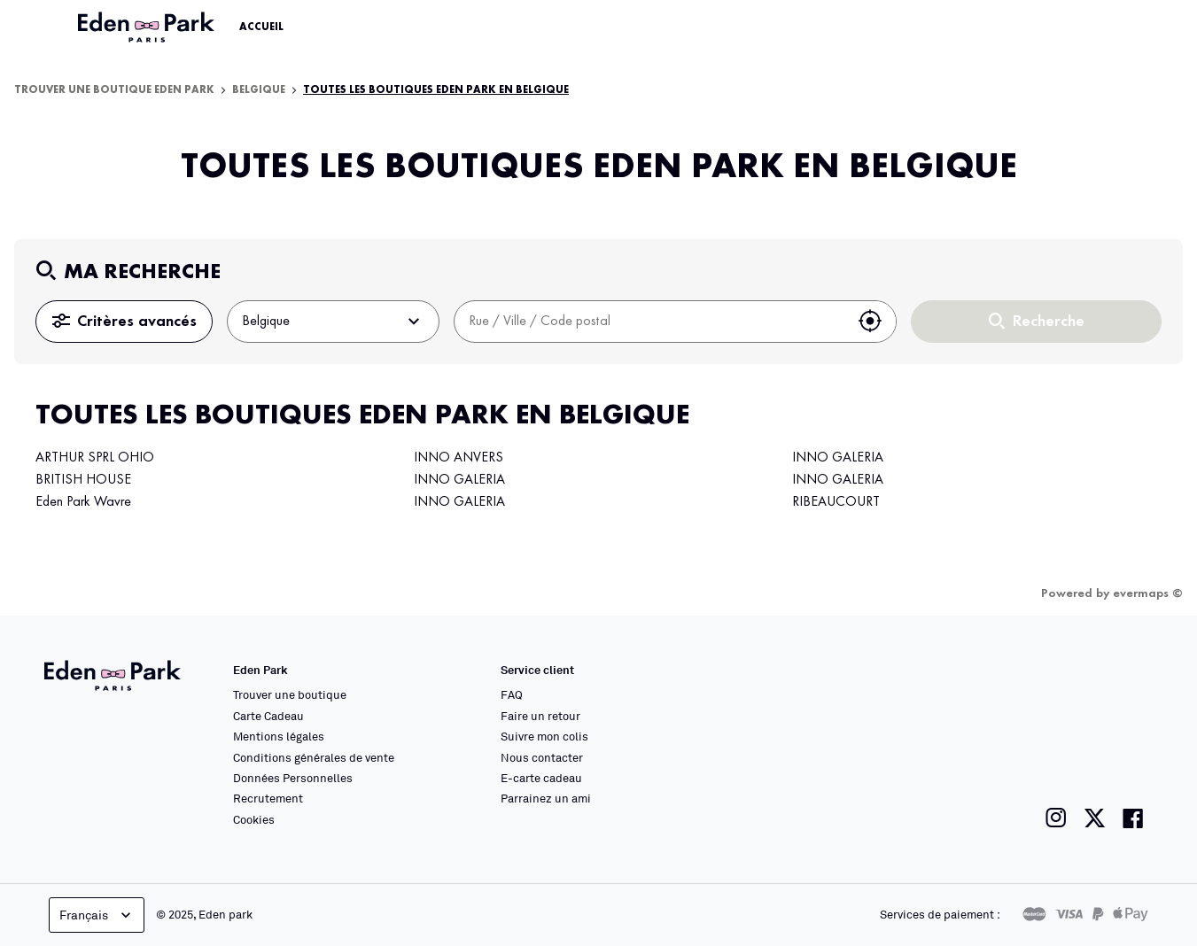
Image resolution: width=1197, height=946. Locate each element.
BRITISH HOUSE (83, 480)
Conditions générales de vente (313, 757)
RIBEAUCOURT (836, 502)
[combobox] (649, 321)
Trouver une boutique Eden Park (114, 90)
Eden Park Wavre (83, 502)
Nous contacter (542, 757)
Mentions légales (278, 736)
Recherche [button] (1036, 321)
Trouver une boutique (289, 694)
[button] (870, 321)
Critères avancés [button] (124, 321)
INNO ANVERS (458, 458)
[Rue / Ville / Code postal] (649, 321)
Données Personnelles (293, 778)
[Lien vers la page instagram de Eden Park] (1056, 818)
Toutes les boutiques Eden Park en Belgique (436, 90)
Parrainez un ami (546, 798)
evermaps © (1148, 593)
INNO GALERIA (459, 480)
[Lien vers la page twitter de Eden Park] (1094, 818)
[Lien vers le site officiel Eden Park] (148, 27)
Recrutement (268, 798)
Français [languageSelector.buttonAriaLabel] (97, 915)
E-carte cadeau (541, 778)
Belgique (258, 90)
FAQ (512, 694)
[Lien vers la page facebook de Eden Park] (1133, 818)
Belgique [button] (333, 321)
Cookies (254, 819)
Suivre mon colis (544, 736)
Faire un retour (540, 716)
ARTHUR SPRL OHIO (94, 458)
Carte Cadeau (268, 716)
